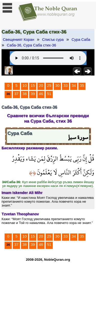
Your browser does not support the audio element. (48, 58)
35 (82, 85)
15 (33, 85)
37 (16, 94)
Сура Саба (80, 40)
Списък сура (52, 40)
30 (57, 85)
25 (49, 85)
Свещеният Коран (18, 40)
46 (41, 94)
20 (41, 85)
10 (25, 85)
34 (74, 85)
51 (49, 94)
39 (33, 94)
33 (65, 85)
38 (25, 94)
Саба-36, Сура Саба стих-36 (31, 45)
